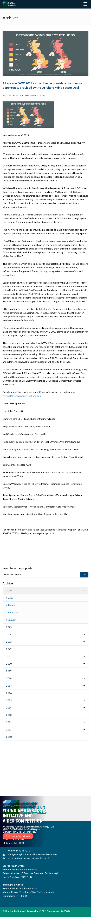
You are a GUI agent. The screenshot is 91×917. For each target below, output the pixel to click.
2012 (9, 722)
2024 (9, 634)
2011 (9, 729)
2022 (9, 649)
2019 (9, 671)
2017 (9, 685)
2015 (9, 700)
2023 (9, 641)
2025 (9, 627)
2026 (9, 590)
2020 (9, 663)
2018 (9, 678)
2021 (9, 656)
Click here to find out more (18, 836)
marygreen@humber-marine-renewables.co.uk (32, 854)
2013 (9, 714)
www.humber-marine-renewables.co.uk (29, 858)
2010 (9, 736)
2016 (9, 692)
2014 (9, 707)
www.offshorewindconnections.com (22, 395)
